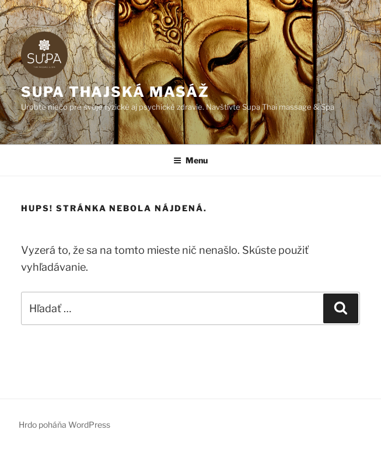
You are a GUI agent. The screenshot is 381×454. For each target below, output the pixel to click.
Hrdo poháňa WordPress (64, 424)
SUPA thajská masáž (115, 91)
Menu (190, 160)
